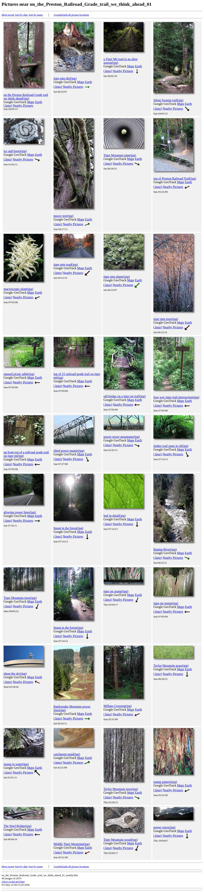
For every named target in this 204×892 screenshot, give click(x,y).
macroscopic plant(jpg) (18, 289)
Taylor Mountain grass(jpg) (170, 665)
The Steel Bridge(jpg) (17, 826)
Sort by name (36, 14)
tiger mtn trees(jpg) (165, 319)
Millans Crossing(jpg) (118, 706)
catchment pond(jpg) (67, 754)
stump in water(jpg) (16, 764)
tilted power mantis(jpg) (69, 450)
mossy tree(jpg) (64, 216)
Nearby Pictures (23, 105)
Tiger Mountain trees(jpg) (20, 598)
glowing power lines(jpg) (20, 512)
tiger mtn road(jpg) (66, 264)
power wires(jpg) (164, 827)
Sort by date (21, 14)
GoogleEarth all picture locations (71, 14)
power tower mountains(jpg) (122, 436)
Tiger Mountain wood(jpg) (121, 839)
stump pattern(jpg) (165, 782)
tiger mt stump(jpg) (116, 591)
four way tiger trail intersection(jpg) (176, 397)
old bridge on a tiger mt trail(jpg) (125, 396)
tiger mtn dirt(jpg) (65, 78)
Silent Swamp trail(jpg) (168, 100)
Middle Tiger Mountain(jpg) (72, 844)
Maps (30, 102)
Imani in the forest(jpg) (68, 528)
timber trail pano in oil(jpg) (170, 446)
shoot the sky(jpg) (15, 673)
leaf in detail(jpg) (115, 515)
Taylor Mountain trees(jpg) (121, 789)
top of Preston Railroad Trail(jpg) (174, 178)
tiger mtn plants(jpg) (117, 276)
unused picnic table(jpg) (19, 374)
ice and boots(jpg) (15, 151)
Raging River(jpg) (165, 549)
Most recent (8, 14)
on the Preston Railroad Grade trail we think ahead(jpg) (26, 96)
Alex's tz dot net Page (13, 881)
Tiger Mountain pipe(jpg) (120, 155)
